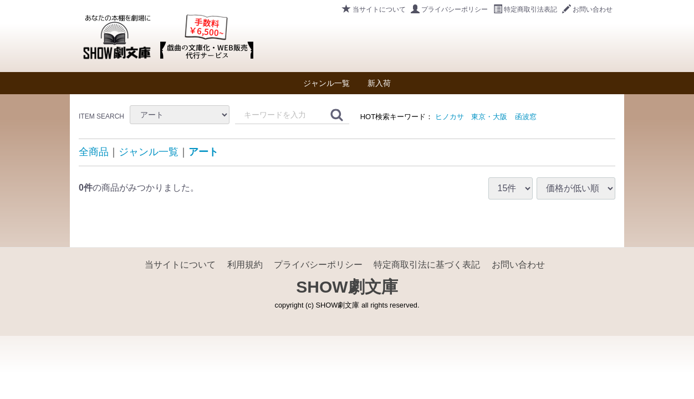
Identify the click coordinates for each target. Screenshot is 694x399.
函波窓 (526, 116)
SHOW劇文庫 (346, 287)
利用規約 (245, 264)
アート (203, 151)
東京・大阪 (489, 116)
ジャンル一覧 (326, 83)
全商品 (94, 151)
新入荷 (379, 83)
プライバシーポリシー (449, 9)
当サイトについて (374, 9)
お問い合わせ (587, 9)
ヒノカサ (449, 116)
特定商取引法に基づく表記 (427, 264)
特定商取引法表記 (525, 9)
